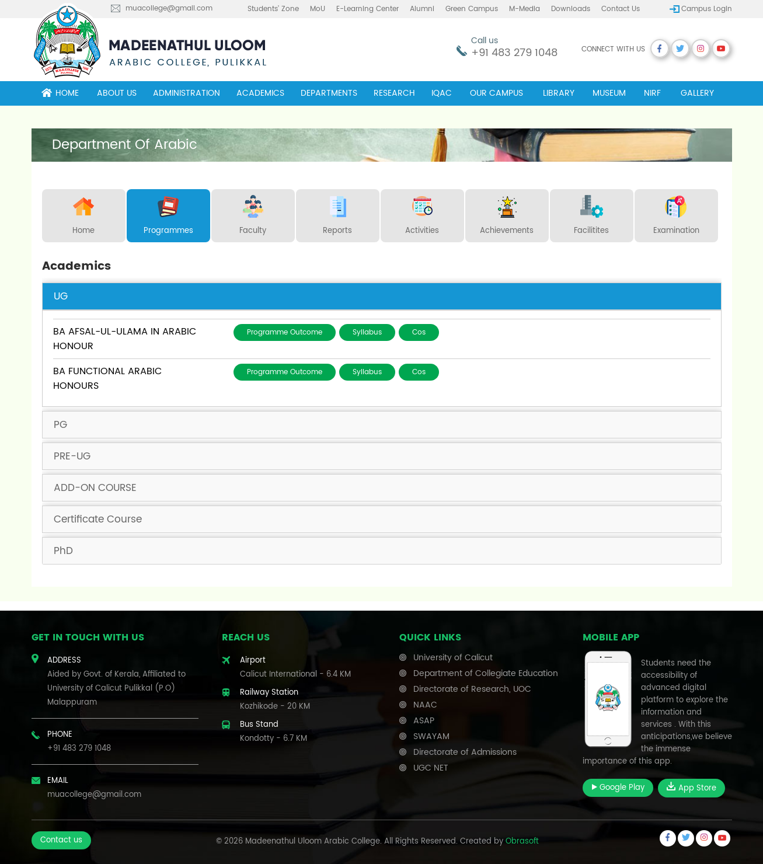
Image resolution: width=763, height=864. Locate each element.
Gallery (697, 93)
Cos (419, 332)
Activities (422, 213)
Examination (676, 213)
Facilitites (591, 213)
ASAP (423, 720)
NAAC (425, 705)
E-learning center (367, 9)
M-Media (524, 9)
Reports (337, 213)
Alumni (422, 9)
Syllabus (367, 332)
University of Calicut (453, 657)
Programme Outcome (284, 332)
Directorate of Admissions (465, 752)
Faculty (252, 213)
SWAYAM (431, 736)
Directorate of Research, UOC (472, 689)
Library (558, 93)
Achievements (507, 213)
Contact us (620, 9)
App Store (691, 788)
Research (394, 93)
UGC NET (430, 768)
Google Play (617, 788)
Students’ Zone (273, 9)
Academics (260, 93)
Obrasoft (522, 841)
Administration (186, 93)
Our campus (496, 93)
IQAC (441, 93)
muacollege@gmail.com (169, 8)
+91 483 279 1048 (514, 52)
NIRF (652, 93)
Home (60, 93)
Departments (329, 93)
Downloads (570, 9)
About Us (117, 93)
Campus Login (706, 9)
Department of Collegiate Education (485, 673)
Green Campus (471, 9)
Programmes (168, 213)
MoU (317, 9)
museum (609, 93)
